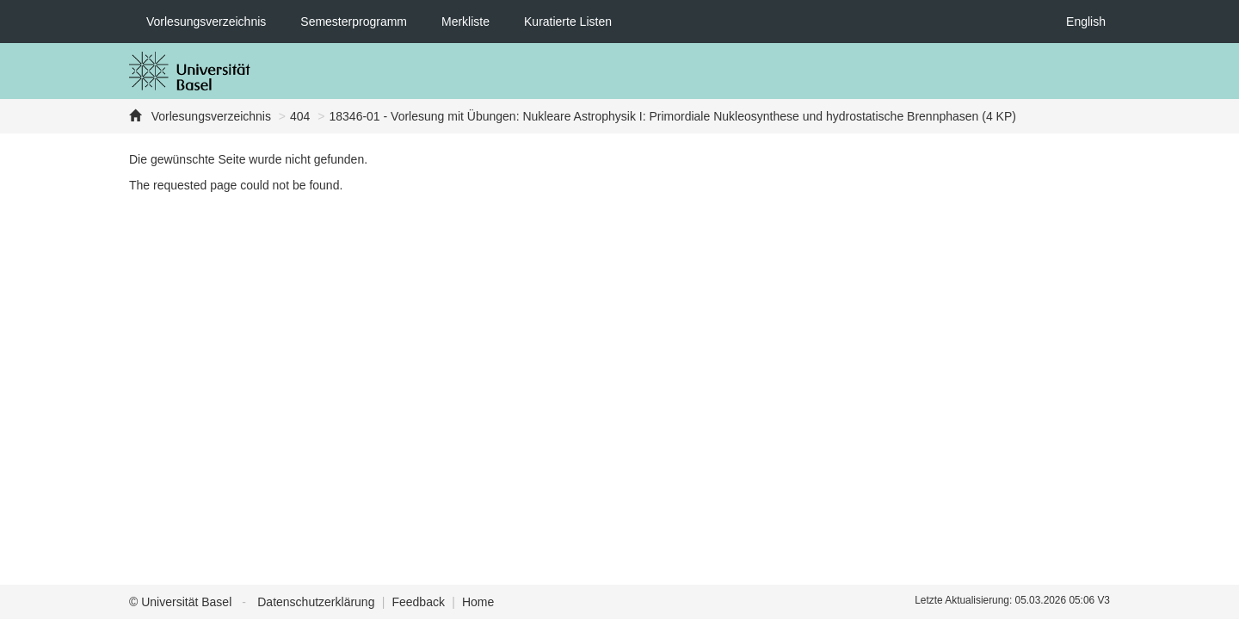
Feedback (417, 602)
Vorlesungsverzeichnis (206, 21)
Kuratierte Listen (568, 21)
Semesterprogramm (353, 21)
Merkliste (465, 21)
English (1086, 21)
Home (478, 602)
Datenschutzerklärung (315, 602)
